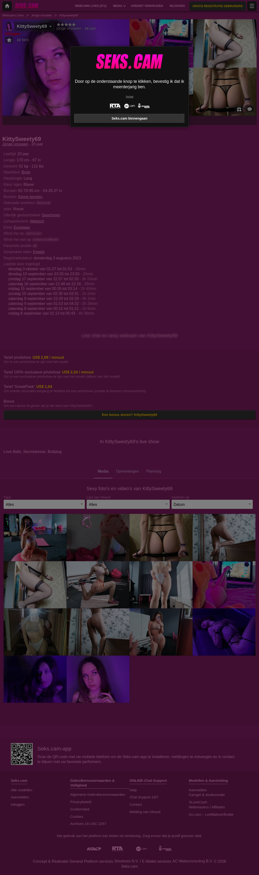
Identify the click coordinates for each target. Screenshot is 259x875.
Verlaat (129, 96)
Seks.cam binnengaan (129, 118)
